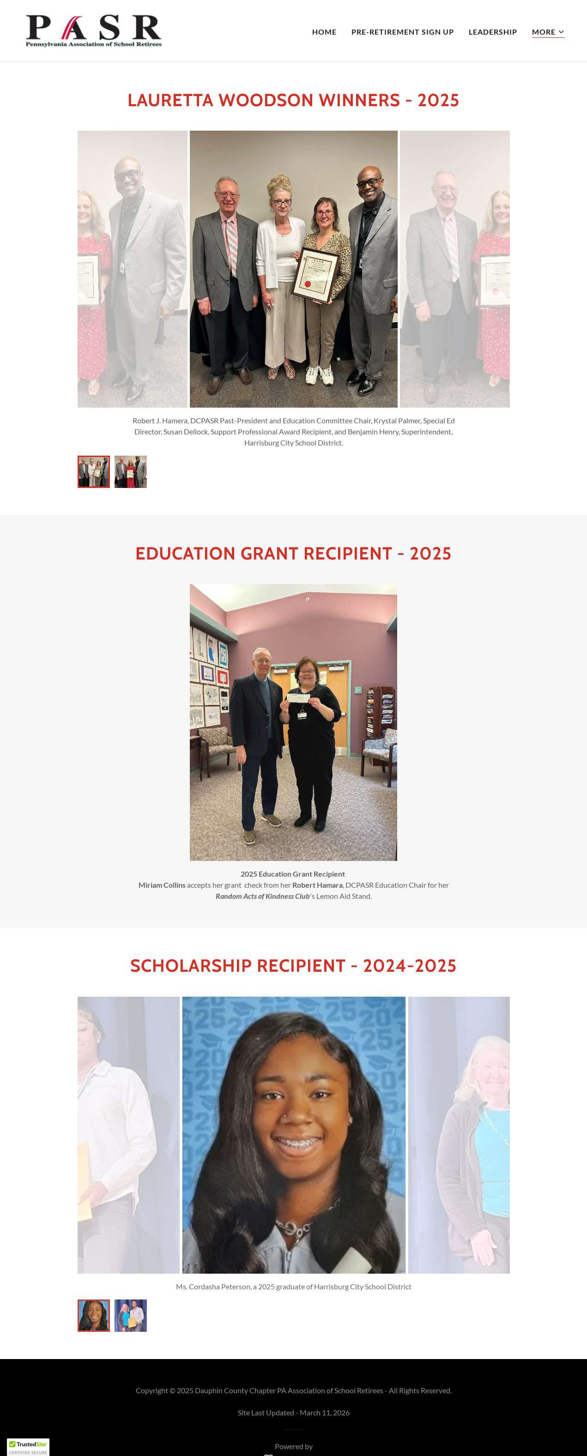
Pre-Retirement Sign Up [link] (402, 31)
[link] (92, 29)
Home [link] (324, 31)
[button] (548, 32)
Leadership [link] (493, 31)
